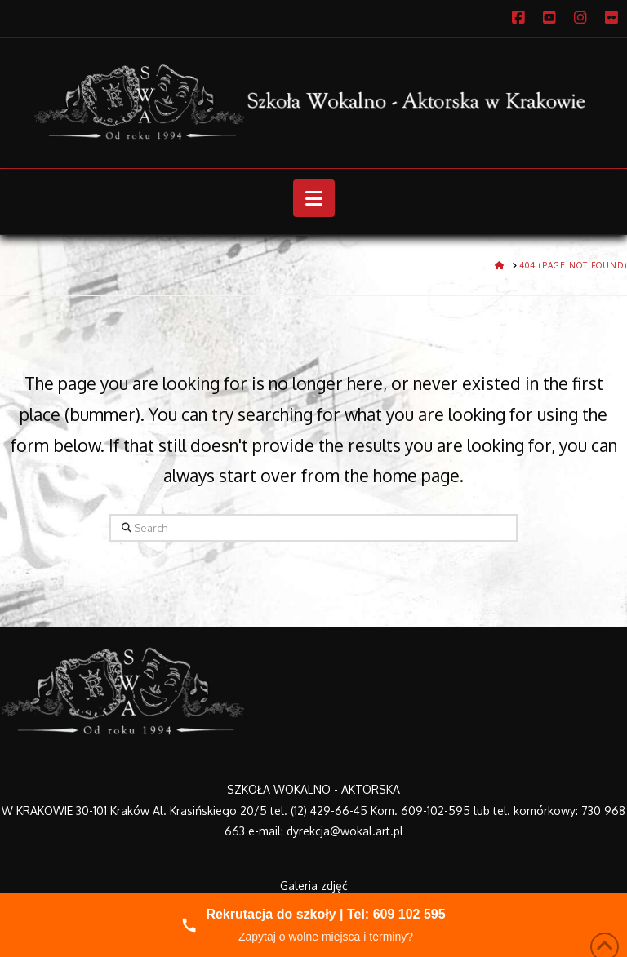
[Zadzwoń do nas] (313, 925)
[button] (314, 198)
